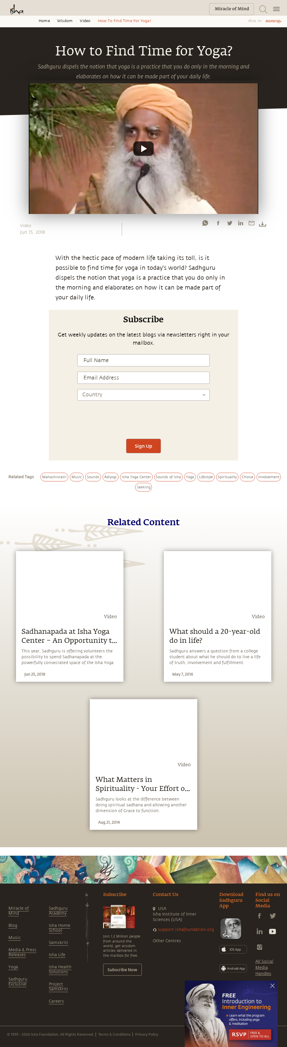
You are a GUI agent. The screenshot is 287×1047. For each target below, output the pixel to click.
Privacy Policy (146, 1034)
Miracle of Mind (18, 910)
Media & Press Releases (22, 952)
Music (14, 938)
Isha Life (57, 955)
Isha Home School (59, 928)
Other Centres (167, 941)
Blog (12, 925)
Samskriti (58, 942)
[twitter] (229, 224)
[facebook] (218, 224)
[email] (251, 224)
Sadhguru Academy (58, 910)
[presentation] (143, 416)
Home (44, 21)
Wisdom (65, 21)
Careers (56, 1001)
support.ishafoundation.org (186, 929)
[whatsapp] (205, 224)
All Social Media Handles (264, 967)
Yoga (13, 967)
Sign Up (143, 446)
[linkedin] (240, 224)
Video (85, 21)
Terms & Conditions (114, 1034)
